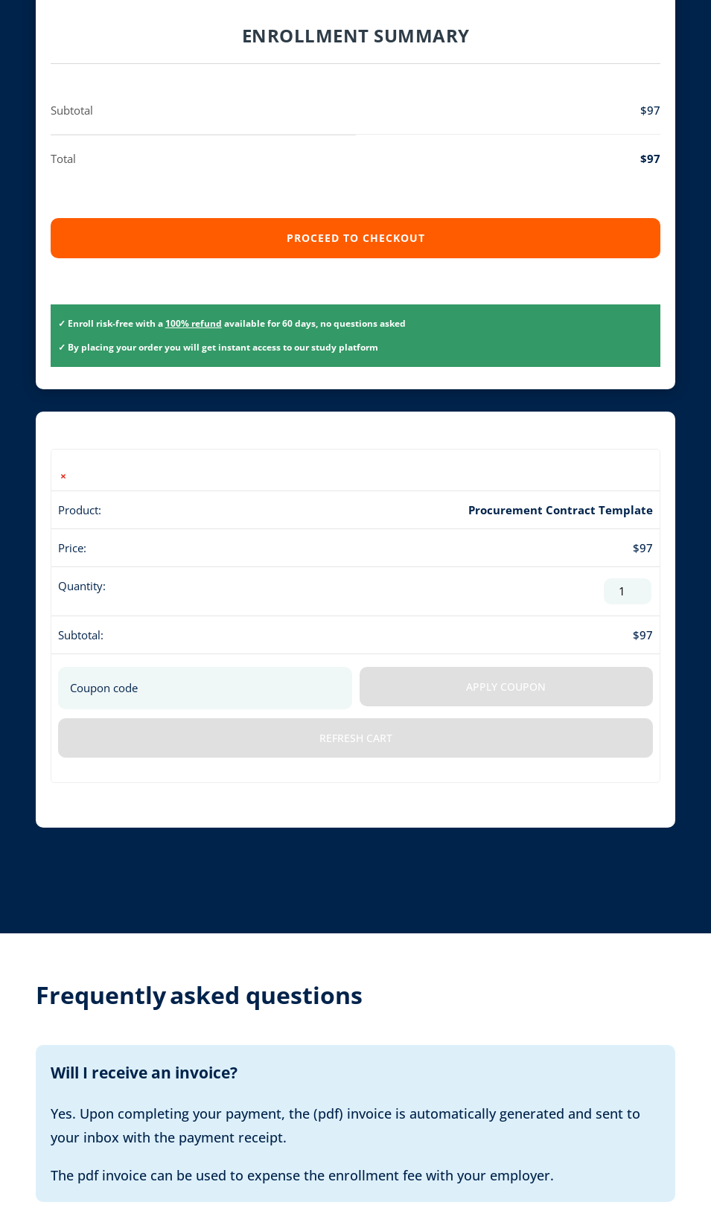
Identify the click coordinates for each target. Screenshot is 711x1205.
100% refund (193, 323)
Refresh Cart (355, 738)
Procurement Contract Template (560, 509)
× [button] (63, 476)
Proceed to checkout (356, 238)
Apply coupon (506, 687)
